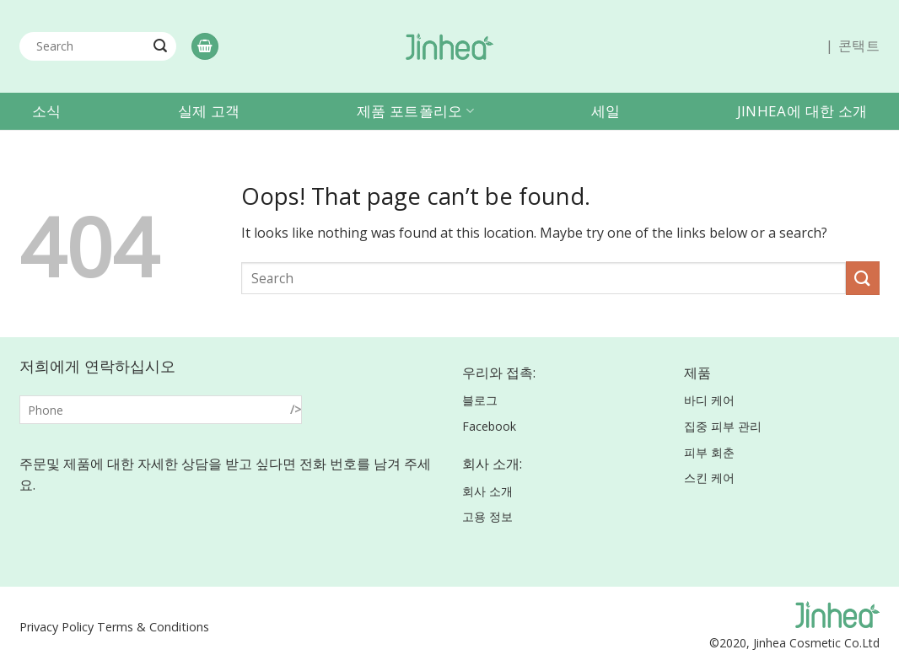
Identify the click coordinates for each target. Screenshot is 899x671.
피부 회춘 (709, 452)
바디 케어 (709, 400)
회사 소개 (487, 491)
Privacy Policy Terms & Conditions (114, 627)
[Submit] (160, 46)
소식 (47, 111)
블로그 (480, 400)
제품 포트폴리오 (415, 111)
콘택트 (859, 45)
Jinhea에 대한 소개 (802, 111)
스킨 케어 (709, 478)
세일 (606, 111)
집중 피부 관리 (723, 426)
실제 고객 (209, 111)
